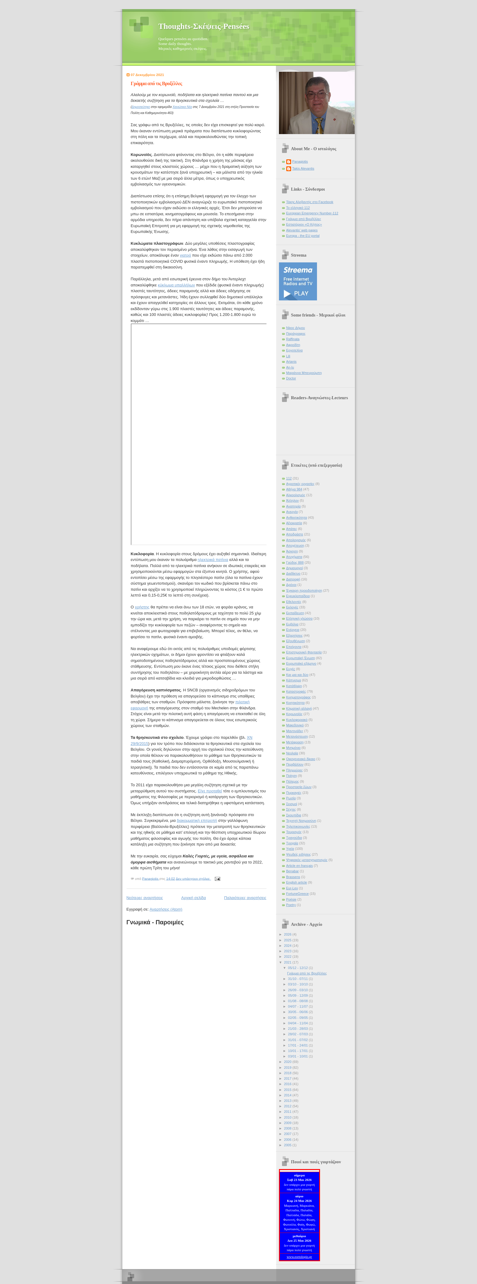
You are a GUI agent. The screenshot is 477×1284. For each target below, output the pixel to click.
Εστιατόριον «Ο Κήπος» (304, 224)
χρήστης (142, 607)
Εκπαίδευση (295, 613)
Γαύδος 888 (295, 562)
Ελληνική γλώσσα (299, 618)
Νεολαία (292, 753)
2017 (288, 1078)
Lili (288, 356)
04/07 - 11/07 (298, 1006)
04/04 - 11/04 (298, 1023)
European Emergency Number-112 (312, 213)
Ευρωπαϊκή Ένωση (300, 658)
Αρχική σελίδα (193, 897)
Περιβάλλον (295, 764)
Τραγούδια (294, 837)
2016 (288, 1084)
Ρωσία (291, 798)
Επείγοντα (293, 647)
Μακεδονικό (295, 725)
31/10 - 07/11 (298, 979)
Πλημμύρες (294, 770)
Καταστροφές (296, 691)
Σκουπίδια (293, 815)
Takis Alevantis (303, 168)
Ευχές (290, 669)
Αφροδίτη (293, 345)
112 (289, 478)
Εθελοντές (293, 602)
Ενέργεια (292, 630)
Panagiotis (300, 161)
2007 (288, 1134)
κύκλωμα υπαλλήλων (176, 285)
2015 (288, 1090)
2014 (288, 1095)
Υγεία (290, 848)
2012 (288, 1106)
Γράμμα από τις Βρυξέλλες (156, 83)
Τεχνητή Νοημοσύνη (301, 820)
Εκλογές (292, 607)
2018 (288, 1073)
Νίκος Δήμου (295, 328)
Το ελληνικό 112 (298, 207)
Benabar (292, 871)
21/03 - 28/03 (298, 1028)
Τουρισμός (294, 832)
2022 (288, 956)
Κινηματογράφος (298, 697)
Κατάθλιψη (294, 686)
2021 (288, 962)
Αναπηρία (293, 506)
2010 (288, 1117)
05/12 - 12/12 (298, 968)
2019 (288, 1067)
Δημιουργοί (294, 568)
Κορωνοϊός (294, 714)
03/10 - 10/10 (298, 984)
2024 (288, 945)
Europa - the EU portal (303, 235)
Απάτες (291, 529)
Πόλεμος (292, 781)
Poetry (291, 905)
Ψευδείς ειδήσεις (298, 854)
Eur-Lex (292, 888)
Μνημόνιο (293, 747)
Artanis (291, 361)
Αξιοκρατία (294, 523)
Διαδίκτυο (293, 573)
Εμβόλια (292, 624)
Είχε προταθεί (210, 791)
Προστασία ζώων (299, 787)
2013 (288, 1100)
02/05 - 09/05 (298, 1017)
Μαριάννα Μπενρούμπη (304, 373)
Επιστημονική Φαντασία (304, 652)
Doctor (291, 378)
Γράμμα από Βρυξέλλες (303, 219)
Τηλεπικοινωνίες (298, 826)
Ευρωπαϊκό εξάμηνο (301, 663)
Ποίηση (291, 775)
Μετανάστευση (297, 736)
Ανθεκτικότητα (296, 517)
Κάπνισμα (293, 680)
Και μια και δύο (297, 675)
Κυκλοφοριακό (297, 720)
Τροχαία (292, 843)
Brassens (293, 877)
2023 (288, 951)
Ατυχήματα (294, 557)
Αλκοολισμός (295, 495)
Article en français (299, 865)
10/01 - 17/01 (298, 1051)
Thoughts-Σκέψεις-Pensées (203, 26)
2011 (288, 1111)
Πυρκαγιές (293, 792)
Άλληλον (292, 500)
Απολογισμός (296, 540)
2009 (288, 1123)
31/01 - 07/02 (298, 1040)
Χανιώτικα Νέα (182, 107)
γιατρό (185, 255)
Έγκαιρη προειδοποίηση (304, 590)
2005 (288, 1145)
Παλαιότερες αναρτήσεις (245, 897)
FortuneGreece (297, 893)
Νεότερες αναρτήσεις (145, 897)
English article (296, 882)
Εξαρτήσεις (294, 635)
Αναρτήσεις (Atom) (166, 909)
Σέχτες (291, 809)
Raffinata (293, 339)
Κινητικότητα (295, 702)
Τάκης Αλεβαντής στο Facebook (309, 202)
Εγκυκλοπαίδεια (298, 596)
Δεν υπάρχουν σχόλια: (193, 878)
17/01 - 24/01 (298, 1045)
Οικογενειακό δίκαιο (300, 759)
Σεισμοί (291, 804)
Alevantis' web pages (302, 230)
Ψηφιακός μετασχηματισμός (307, 860)
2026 (288, 934)
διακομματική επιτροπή (197, 820)
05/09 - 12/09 (298, 995)
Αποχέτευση (295, 545)
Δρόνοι (291, 585)
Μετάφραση (295, 742)
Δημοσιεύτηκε (141, 107)
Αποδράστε (294, 534)
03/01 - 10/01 (298, 1056)
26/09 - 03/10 (298, 990)
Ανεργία (292, 512)
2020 (288, 1062)
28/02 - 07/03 (298, 1034)
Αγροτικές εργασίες (300, 484)
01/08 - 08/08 (298, 1001)
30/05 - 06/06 (298, 1012)
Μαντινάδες (294, 731)
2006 (288, 1139)
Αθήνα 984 (294, 489)
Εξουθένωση (295, 641)
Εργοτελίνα (294, 350)
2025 (288, 940)
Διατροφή (293, 579)
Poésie (291, 899)
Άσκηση (292, 551)
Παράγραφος (296, 333)
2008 (288, 1128)
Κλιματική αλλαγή (299, 708)
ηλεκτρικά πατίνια (213, 559)
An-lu (290, 367)
